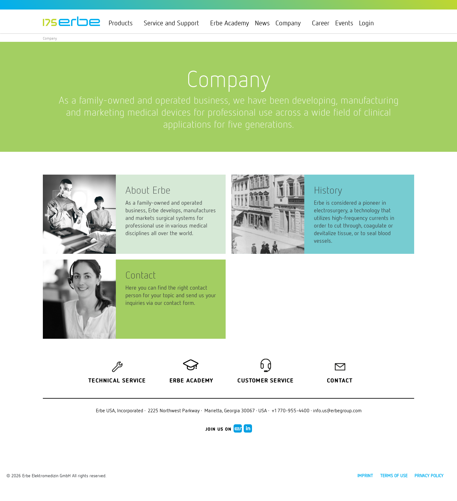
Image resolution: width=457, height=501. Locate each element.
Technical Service (117, 381)
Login (369, 23)
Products (123, 23)
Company (290, 23)
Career (320, 23)
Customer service (265, 381)
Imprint (365, 475)
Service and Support (174, 23)
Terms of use (393, 475)
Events (344, 23)
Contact (340, 381)
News (262, 23)
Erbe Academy (229, 23)
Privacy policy (428, 475)
